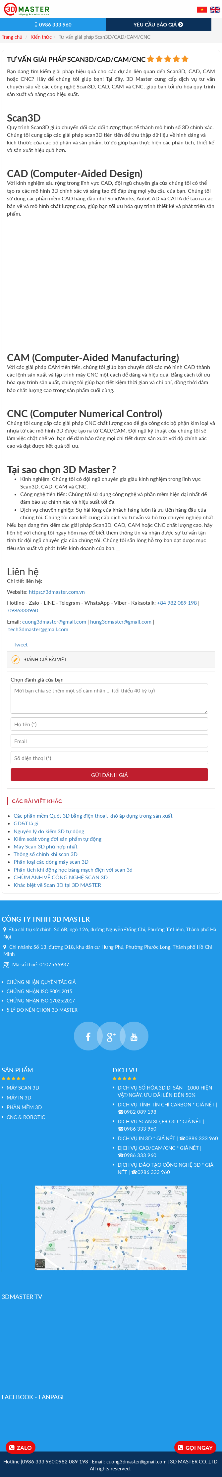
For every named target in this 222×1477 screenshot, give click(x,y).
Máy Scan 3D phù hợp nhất (46, 846)
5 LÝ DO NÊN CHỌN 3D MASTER (42, 1010)
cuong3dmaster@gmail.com (54, 621)
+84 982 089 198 (177, 602)
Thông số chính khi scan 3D (46, 854)
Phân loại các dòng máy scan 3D (51, 861)
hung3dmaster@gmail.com (120, 621)
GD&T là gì (26, 823)
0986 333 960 (53, 24)
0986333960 (23, 610)
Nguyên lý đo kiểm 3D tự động (49, 831)
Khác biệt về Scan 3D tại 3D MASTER (57, 885)
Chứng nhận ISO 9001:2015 (39, 991)
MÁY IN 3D (19, 1097)
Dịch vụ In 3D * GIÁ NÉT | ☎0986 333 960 (168, 1138)
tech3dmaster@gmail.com (38, 629)
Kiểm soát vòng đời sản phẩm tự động (57, 839)
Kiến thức (41, 37)
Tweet (21, 644)
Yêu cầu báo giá (159, 24)
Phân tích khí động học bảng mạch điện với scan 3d (73, 869)
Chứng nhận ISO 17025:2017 (41, 1000)
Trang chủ (12, 37)
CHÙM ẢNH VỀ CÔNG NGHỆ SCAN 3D (61, 877)
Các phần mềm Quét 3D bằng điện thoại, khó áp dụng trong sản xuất (93, 815)
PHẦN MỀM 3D (24, 1107)
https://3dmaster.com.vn (57, 591)
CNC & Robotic (26, 1117)
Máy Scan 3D (23, 1088)
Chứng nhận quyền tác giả (41, 982)
